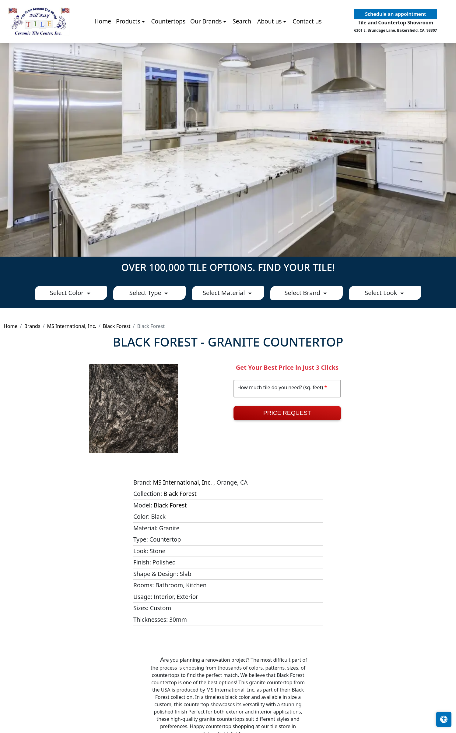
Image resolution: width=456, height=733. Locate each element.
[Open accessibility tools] (443, 719)
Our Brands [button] (206, 39)
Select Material (225, 293)
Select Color (67, 293)
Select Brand (303, 293)
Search (242, 39)
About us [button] (269, 39)
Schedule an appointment (395, 32)
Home (102, 39)
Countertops (168, 39)
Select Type (146, 293)
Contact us (307, 39)
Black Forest (117, 326)
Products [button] (128, 39)
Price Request (287, 413)
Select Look (381, 293)
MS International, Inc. (71, 326)
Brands (32, 326)
